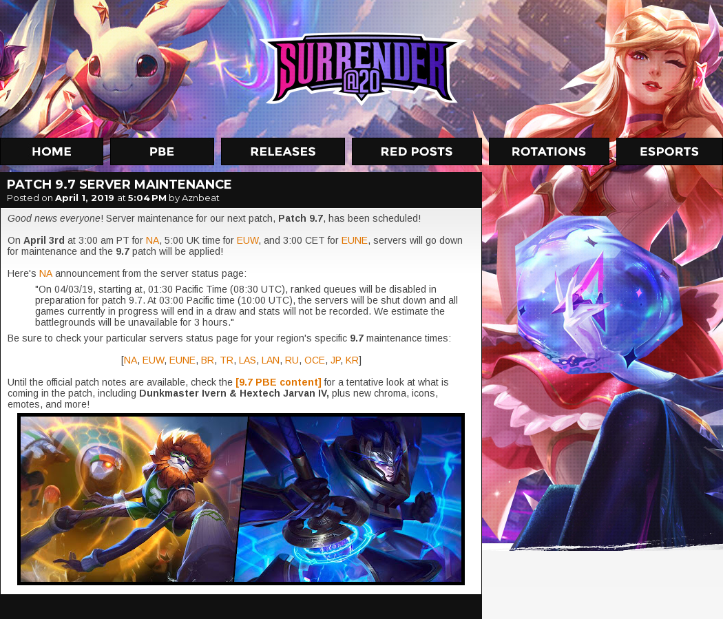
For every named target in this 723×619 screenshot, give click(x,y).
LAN (271, 360)
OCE (314, 360)
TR (226, 360)
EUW (247, 240)
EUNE (355, 240)
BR (207, 360)
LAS (247, 360)
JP (335, 360)
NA (152, 240)
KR (352, 360)
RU (292, 360)
